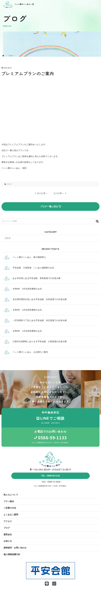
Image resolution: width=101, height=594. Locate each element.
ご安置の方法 (10, 508)
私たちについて (11, 494)
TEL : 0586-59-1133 (50, 475)
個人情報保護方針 (12, 554)
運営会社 (8, 534)
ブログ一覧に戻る (50, 206)
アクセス (8, 521)
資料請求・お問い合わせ (15, 547)
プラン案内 (9, 501)
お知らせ (8, 541)
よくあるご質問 (11, 514)
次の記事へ (59, 193)
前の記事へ (41, 193)
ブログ (10, 56)
